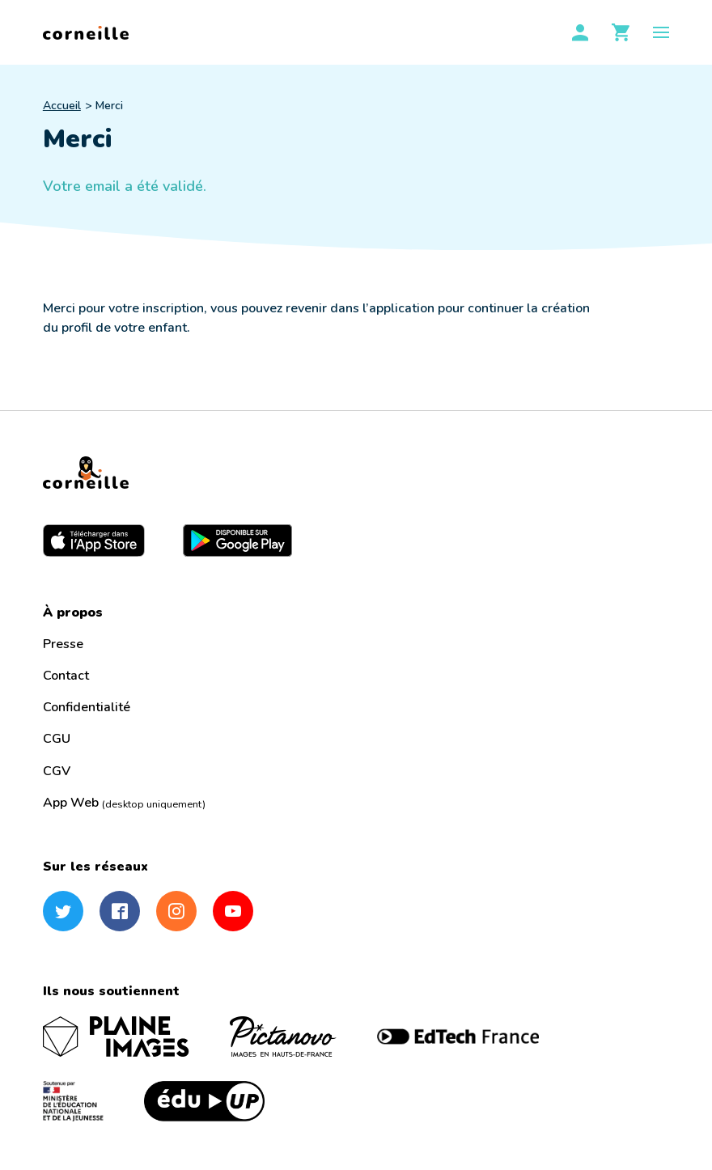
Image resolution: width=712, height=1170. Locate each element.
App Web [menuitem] (124, 803)
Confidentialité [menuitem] (86, 707)
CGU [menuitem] (56, 739)
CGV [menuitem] (56, 771)
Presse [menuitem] (63, 644)
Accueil (62, 105)
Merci (109, 105)
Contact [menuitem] (66, 676)
